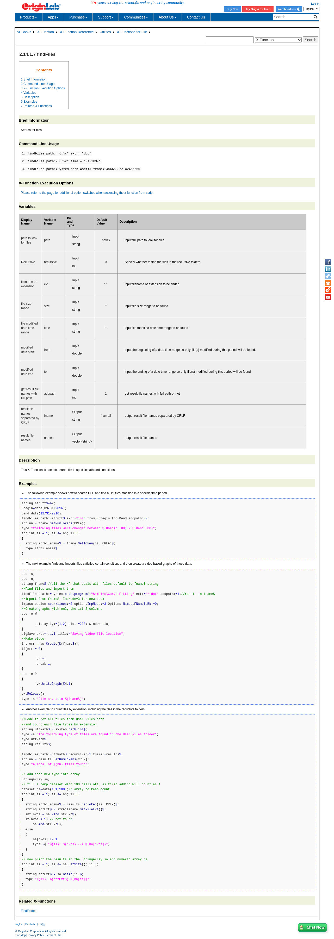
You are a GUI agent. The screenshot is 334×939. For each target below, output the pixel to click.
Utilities (105, 32)
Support (105, 17)
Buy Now (233, 9)
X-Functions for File (132, 32)
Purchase (78, 17)
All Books (24, 32)
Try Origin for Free (258, 9)
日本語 (41, 924)
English (19, 924)
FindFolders (29, 911)
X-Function (45, 32)
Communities (136, 17)
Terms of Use (53, 935)
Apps (53, 17)
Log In (315, 3)
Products (28, 17)
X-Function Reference (77, 32)
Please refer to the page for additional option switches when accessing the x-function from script (87, 193)
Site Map (20, 935)
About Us (167, 17)
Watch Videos (288, 9)
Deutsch (30, 924)
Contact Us (196, 17)
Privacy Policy (36, 935)
